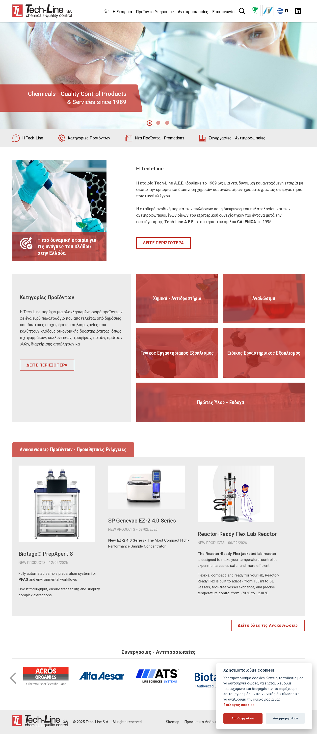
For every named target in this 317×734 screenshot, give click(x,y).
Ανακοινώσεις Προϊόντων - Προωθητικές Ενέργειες (73, 449)
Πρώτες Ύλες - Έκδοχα (220, 402)
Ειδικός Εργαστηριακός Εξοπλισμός (263, 353)
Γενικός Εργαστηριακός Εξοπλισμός (177, 353)
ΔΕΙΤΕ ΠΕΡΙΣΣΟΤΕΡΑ (163, 242)
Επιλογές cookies (239, 705)
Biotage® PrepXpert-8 (46, 554)
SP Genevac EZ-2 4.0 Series (142, 521)
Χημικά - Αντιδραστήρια (177, 298)
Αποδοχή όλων (242, 718)
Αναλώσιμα (263, 298)
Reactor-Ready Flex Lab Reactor (237, 534)
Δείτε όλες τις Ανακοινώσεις (268, 625)
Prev (13, 678)
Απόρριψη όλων (285, 718)
